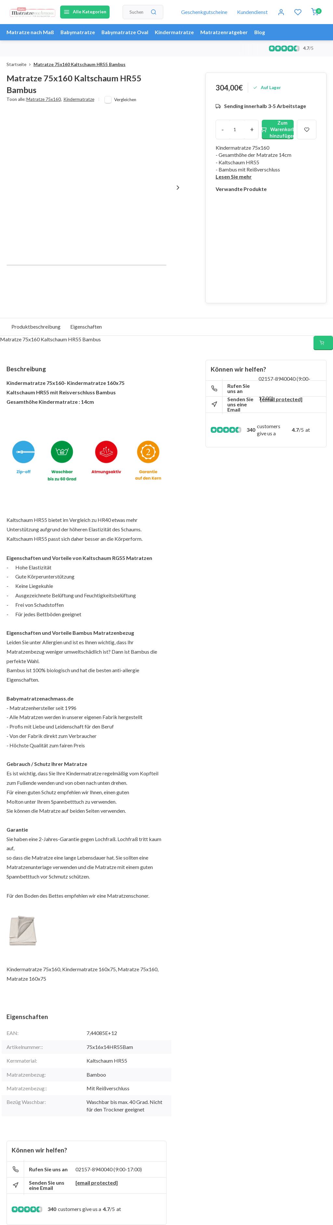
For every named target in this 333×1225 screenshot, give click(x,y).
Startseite (20, 64)
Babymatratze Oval (126, 32)
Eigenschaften (86, 326)
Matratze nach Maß (30, 32)
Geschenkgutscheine (204, 12)
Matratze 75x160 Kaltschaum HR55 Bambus (79, 64)
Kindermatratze (176, 32)
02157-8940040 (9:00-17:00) (108, 1169)
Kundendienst (252, 12)
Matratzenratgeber (226, 32)
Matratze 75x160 (44, 99)
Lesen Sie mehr (234, 176)
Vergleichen (125, 99)
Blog (262, 32)
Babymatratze (78, 32)
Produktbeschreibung (35, 326)
